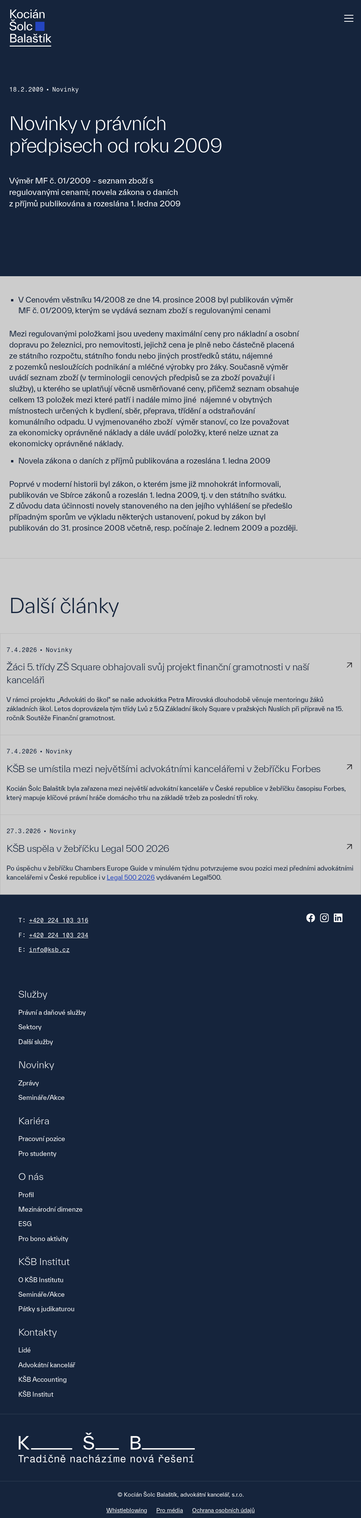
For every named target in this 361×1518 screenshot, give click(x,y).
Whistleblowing (126, 1510)
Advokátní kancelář (46, 1364)
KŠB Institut (35, 1394)
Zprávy (28, 1083)
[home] (30, 28)
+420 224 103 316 (58, 920)
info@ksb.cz (49, 949)
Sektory (30, 1026)
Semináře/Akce (41, 1097)
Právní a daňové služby (52, 1012)
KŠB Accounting (42, 1379)
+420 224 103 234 (58, 935)
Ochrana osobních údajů (223, 1510)
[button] (347, 18)
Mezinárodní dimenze (50, 1209)
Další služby (35, 1041)
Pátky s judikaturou (46, 1308)
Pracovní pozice (41, 1138)
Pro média (169, 1510)
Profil (26, 1194)
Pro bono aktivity (43, 1238)
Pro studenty (37, 1153)
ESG (25, 1223)
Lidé (24, 1350)
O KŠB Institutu (41, 1279)
